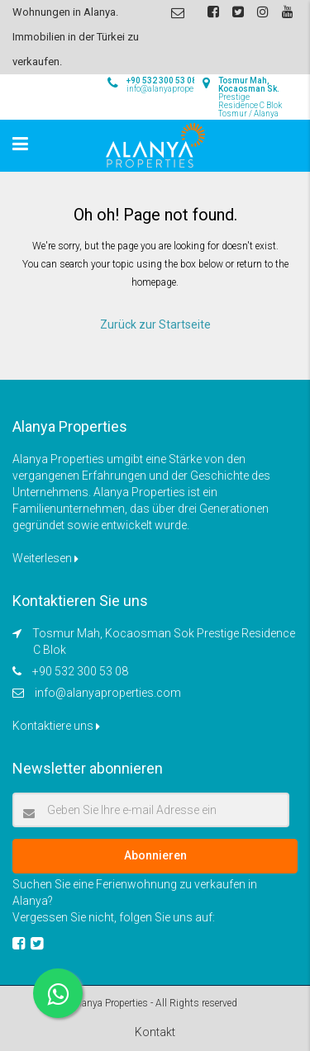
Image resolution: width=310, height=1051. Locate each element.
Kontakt (155, 1032)
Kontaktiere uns (56, 725)
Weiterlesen (45, 558)
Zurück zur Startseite (155, 324)
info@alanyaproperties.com (108, 692)
